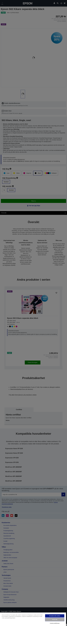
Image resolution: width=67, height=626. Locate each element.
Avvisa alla (54, 619)
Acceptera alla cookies (54, 615)
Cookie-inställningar (55, 623)
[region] (33, 619)
